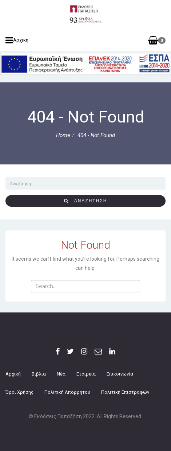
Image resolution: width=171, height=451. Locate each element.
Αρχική (16, 40)
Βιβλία (39, 374)
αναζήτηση (85, 200)
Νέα (61, 374)
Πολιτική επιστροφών (125, 392)
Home (63, 135)
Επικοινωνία (120, 374)
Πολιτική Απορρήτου (67, 392)
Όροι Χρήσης (19, 392)
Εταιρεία (86, 374)
